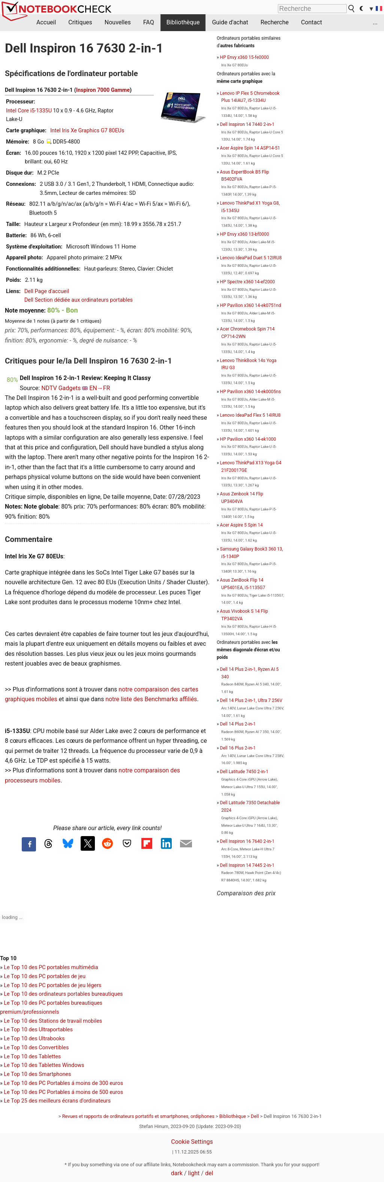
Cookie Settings (192, 1141)
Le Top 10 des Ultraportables (38, 1029)
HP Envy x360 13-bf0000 (244, 234)
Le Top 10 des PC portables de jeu (45, 976)
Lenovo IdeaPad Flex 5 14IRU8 (250, 415)
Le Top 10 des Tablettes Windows (44, 1065)
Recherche (275, 22)
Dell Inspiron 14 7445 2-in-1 (247, 865)
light (194, 1173)
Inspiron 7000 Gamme (103, 90)
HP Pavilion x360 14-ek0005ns (250, 391)
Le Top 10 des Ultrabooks (34, 1038)
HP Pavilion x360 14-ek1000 (248, 439)
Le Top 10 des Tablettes (32, 1056)
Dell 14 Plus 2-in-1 (238, 724)
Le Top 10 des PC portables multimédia (51, 967)
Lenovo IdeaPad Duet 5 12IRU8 (251, 257)
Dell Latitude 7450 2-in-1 (244, 771)
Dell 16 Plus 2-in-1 (238, 748)
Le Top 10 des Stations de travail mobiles (53, 1021)
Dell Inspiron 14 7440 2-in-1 (247, 124)
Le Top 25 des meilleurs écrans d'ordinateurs (57, 1101)
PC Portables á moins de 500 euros (81, 1092)
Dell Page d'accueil (46, 291)
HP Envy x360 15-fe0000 (244, 57)
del (209, 1173)
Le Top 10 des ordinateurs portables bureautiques (63, 994)
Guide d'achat (230, 22)
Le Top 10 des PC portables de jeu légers (52, 985)
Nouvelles (118, 22)
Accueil (46, 22)
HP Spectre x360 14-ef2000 (247, 281)
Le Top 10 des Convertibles (36, 1047)
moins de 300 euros (99, 1083)
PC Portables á (57, 1083)
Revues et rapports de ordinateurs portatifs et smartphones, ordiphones (138, 1116)
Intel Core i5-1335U (29, 111)
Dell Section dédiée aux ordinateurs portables (78, 300)
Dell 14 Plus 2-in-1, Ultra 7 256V (251, 700)
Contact (311, 22)
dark (177, 1173)
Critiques (80, 22)
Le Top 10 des (21, 1083)
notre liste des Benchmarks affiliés (151, 699)
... (375, 22)
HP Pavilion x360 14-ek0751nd (250, 305)
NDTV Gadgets (61, 388)
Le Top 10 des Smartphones (37, 1074)
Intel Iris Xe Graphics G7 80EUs (87, 130)
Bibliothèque (183, 22)
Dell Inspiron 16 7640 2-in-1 (247, 841)
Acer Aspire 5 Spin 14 (241, 525)
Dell (255, 1116)
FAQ (148, 22)
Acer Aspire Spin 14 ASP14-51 (250, 148)
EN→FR (99, 388)
